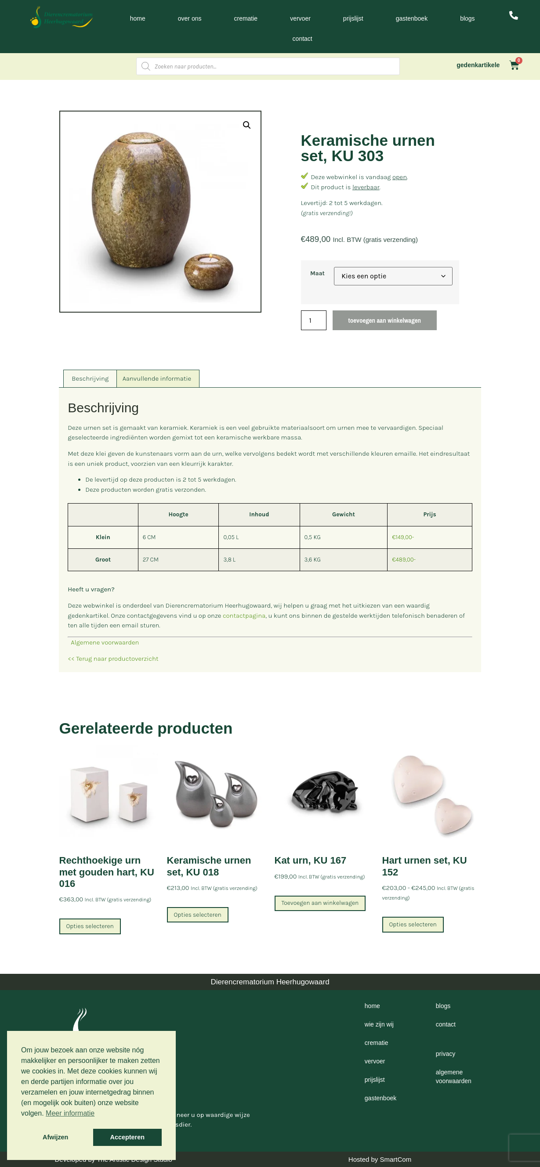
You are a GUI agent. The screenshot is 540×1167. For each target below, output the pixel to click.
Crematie (245, 18)
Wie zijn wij (379, 1024)
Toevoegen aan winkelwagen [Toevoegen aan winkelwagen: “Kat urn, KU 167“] (320, 903)
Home (137, 18)
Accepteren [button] (127, 1137)
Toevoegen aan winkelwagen (384, 320)
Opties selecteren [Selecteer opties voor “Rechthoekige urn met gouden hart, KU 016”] (90, 926)
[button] (247, 125)
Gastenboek (412, 18)
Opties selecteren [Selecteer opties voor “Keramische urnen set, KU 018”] (197, 914)
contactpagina (244, 616)
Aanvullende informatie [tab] (157, 378)
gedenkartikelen (480, 64)
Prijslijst (353, 18)
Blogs (467, 18)
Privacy (445, 1053)
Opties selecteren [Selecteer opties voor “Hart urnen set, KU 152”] (413, 924)
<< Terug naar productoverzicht (113, 659)
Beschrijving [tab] (90, 378)
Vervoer (300, 18)
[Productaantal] (313, 320)
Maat (317, 273)
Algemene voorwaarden (103, 642)
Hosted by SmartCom (379, 1159)
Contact (302, 38)
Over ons (190, 18)
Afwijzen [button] (55, 1137)
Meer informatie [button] (70, 1113)
